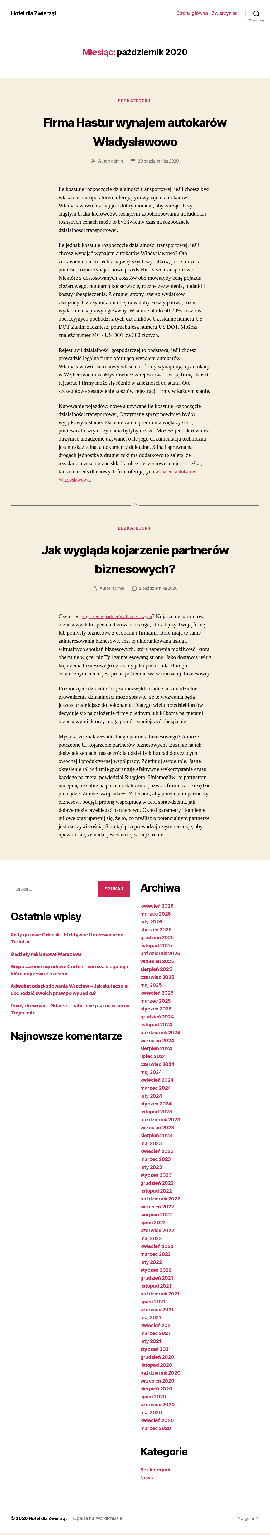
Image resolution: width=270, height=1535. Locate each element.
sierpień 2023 (156, 1137)
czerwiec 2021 (157, 1311)
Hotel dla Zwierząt (37, 13)
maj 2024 (151, 1074)
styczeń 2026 (156, 931)
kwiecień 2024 (157, 1082)
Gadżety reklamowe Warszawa (46, 956)
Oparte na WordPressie (101, 1520)
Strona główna (192, 13)
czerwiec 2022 (157, 1232)
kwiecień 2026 (157, 907)
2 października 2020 (158, 590)
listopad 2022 (156, 1192)
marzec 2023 (155, 1161)
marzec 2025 (155, 1002)
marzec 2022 (155, 1256)
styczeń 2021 (155, 1351)
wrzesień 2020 (157, 1382)
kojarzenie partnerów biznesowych (120, 618)
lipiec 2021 (152, 1303)
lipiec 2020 (153, 1398)
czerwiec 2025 (157, 979)
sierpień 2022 (156, 1216)
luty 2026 (151, 923)
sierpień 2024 (156, 1050)
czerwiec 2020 (157, 1406)
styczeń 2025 (156, 1010)
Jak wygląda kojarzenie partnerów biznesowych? (135, 559)
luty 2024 (151, 1097)
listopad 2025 (156, 947)
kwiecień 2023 (157, 1153)
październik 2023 (160, 1121)
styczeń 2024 (156, 1105)
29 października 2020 (158, 162)
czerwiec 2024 (157, 1066)
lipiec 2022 (153, 1224)
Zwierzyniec (225, 13)
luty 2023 (151, 1169)
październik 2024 (160, 1034)
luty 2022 (151, 1264)
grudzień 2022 (157, 1185)
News (146, 1479)
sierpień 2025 (156, 971)
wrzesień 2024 (157, 1042)
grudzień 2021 (156, 1280)
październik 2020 (160, 1374)
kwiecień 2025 (157, 995)
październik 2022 (160, 1200)
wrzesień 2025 (157, 963)
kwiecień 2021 (156, 1327)
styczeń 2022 (155, 1272)
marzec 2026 (155, 915)
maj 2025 (151, 987)
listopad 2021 (155, 1287)
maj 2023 (151, 1145)
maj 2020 (151, 1414)
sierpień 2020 (156, 1390)
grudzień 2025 (157, 939)
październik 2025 (160, 955)
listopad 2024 (156, 1026)
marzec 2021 (155, 1335)
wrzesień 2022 (157, 1208)
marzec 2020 (155, 1430)
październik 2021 (160, 1295)
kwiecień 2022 (156, 1248)
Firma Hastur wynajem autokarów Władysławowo (135, 131)
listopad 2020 (156, 1367)
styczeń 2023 (156, 1177)
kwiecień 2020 (157, 1422)
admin (116, 162)
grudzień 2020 (157, 1359)
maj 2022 (151, 1240)
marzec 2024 (155, 1090)
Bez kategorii (135, 101)
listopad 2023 (156, 1113)
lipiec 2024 (153, 1058)
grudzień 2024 (157, 1018)
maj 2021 (150, 1319)
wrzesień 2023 (157, 1129)
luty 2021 (150, 1343)
